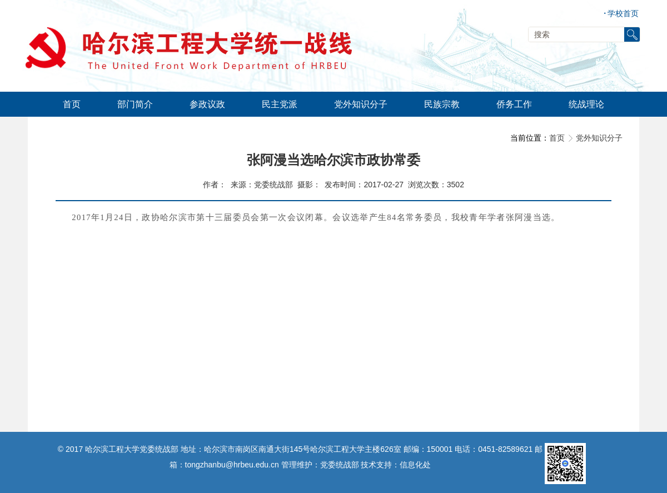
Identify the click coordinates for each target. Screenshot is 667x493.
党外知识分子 (599, 137)
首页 (557, 137)
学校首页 (621, 13)
